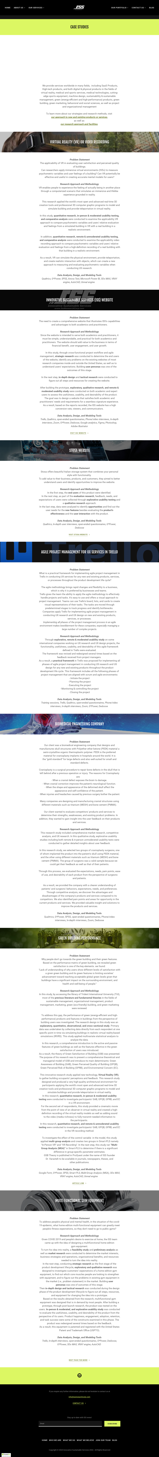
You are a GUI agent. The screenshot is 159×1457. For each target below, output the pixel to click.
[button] (19, 11)
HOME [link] (8, 11)
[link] (79, 11)
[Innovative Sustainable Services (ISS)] (79, 1)
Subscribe (112, 1424)
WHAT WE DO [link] (69, 1440)
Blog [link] (151, 11)
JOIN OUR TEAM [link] (103, 1440)
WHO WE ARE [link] (55, 1440)
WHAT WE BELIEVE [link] (85, 1440)
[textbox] (70, 1424)
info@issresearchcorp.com (79, 1397)
